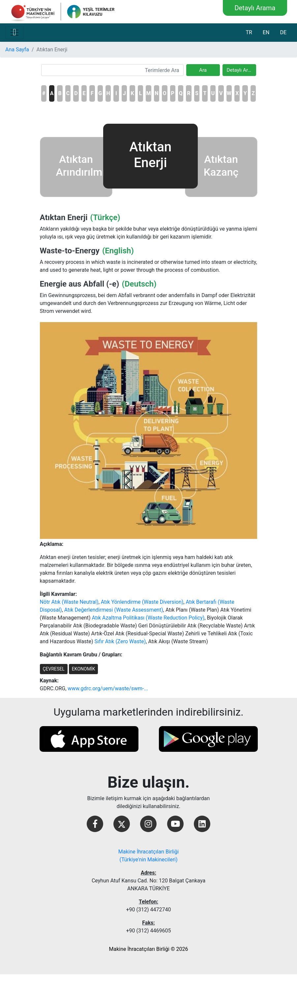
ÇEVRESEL (54, 669)
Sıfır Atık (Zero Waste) (120, 641)
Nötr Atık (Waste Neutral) (69, 602)
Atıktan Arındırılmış (83, 165)
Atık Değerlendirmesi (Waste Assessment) (113, 610)
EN (266, 32)
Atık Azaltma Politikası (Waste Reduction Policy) (148, 618)
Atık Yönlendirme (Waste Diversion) (142, 602)
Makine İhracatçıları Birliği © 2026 (148, 949)
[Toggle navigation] (14, 32)
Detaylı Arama (254, 8)
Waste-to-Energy (70, 250)
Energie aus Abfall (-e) (79, 284)
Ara (203, 70)
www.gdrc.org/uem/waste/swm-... (108, 688)
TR (249, 32)
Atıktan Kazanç (221, 165)
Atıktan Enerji (64, 217)
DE (283, 32)
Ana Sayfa (17, 49)
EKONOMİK (83, 669)
